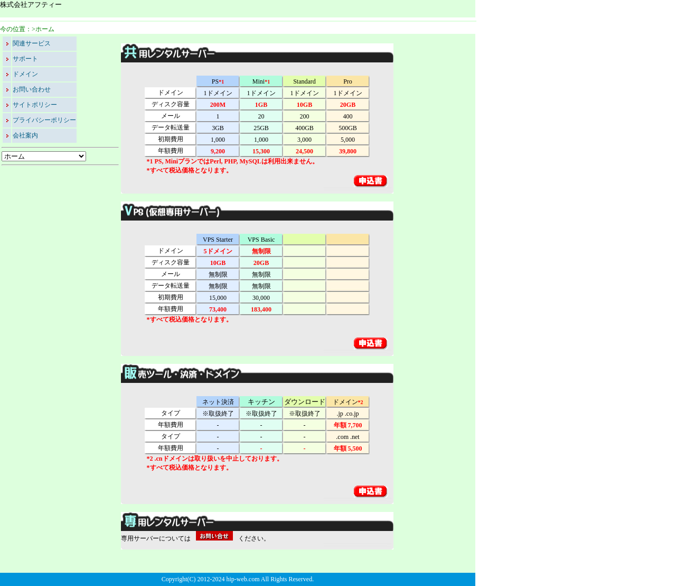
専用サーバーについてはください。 (195, 538)
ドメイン (25, 74)
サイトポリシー (35, 104)
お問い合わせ (32, 89)
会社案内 (25, 135)
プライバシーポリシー (44, 120)
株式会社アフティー (31, 4)
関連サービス (32, 43)
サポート (25, 58)
